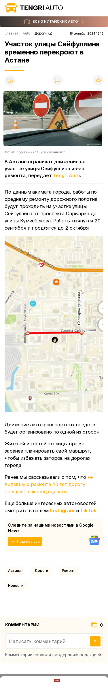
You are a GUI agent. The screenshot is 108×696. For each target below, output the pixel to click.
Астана (14, 570)
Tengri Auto (66, 175)
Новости (15, 585)
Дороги (41, 570)
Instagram (62, 510)
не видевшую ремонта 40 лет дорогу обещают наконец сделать (49, 484)
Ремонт (68, 570)
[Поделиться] (98, 80)
